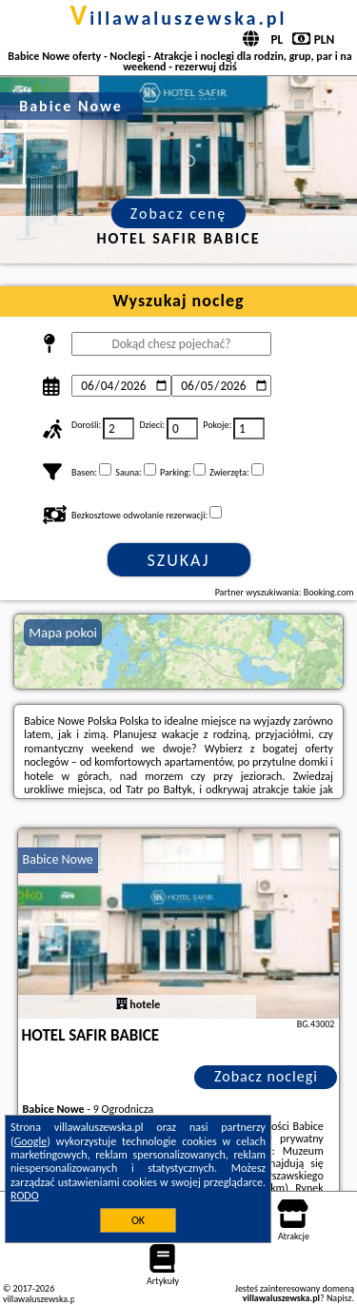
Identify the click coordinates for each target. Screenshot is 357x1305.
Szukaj (179, 560)
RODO (24, 1195)
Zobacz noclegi (266, 1076)
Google (31, 1141)
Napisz (339, 1298)
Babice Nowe (58, 859)
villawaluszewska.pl (179, 18)
